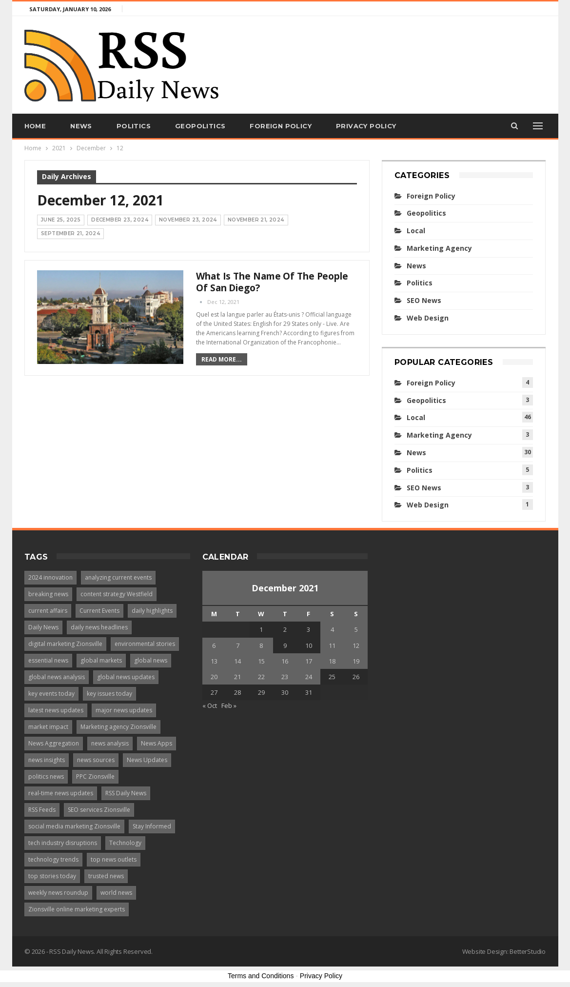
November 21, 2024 (256, 220)
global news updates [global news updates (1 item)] (126, 677)
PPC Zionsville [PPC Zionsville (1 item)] (95, 776)
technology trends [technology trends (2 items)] (53, 859)
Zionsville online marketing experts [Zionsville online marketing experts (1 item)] (76, 909)
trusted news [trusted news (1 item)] (106, 876)
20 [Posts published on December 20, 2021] (214, 676)
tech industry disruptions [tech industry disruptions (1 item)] (62, 843)
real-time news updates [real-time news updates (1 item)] (60, 793)
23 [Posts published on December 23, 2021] (284, 676)
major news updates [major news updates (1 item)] (124, 710)
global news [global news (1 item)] (150, 660)
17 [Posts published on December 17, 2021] (308, 661)
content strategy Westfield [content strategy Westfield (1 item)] (116, 594)
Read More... (221, 359)
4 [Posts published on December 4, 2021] (332, 629)
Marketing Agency (439, 248)
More (432, 126)
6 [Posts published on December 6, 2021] (214, 645)
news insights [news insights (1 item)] (46, 760)
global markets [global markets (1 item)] (101, 660)
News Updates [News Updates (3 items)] (147, 760)
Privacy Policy (366, 126)
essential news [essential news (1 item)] (48, 660)
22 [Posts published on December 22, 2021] (261, 676)
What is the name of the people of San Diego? (272, 282)
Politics (134, 126)
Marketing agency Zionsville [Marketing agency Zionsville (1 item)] (118, 727)
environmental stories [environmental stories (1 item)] (145, 644)
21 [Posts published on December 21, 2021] (237, 676)
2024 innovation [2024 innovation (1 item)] (50, 577)
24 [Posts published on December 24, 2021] (308, 676)
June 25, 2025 (60, 220)
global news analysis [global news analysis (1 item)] (56, 677)
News (81, 126)
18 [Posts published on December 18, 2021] (332, 661)
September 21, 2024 (70, 233)
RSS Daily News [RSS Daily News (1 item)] (125, 793)
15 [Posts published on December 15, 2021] (261, 661)
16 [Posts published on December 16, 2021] (284, 661)
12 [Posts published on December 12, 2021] (356, 645)
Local (416, 230)
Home (35, 126)
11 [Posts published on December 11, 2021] (332, 645)
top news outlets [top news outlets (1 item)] (114, 859)
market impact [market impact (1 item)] (48, 727)
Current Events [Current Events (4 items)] (99, 610)
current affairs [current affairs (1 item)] (47, 610)
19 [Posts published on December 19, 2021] (356, 661)
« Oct (209, 705)
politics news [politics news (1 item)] (46, 776)
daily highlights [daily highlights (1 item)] (152, 610)
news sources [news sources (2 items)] (96, 760)
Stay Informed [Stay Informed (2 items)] (152, 826)
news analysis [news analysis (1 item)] (110, 743)
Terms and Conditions (261, 976)
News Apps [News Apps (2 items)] (156, 743)
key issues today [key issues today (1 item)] (109, 693)
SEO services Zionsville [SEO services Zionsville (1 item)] (99, 810)
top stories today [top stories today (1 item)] (52, 876)
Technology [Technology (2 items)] (125, 843)
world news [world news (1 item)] (116, 892)
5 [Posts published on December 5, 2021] (356, 629)
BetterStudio (528, 951)
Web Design (428, 317)
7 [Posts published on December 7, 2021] (237, 645)
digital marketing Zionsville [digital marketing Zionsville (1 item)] (65, 644)
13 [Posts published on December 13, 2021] (214, 661)
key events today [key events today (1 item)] (51, 693)
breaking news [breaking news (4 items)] (48, 594)
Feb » (228, 705)
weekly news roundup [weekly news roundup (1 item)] (58, 892)
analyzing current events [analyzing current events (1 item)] (118, 577)
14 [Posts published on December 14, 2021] (237, 661)
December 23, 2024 (119, 220)
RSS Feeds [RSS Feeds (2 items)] (42, 810)
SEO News (424, 300)
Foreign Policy (281, 126)
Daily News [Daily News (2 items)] (43, 627)
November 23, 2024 (188, 220)
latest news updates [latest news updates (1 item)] (55, 710)
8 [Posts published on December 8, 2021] (261, 645)
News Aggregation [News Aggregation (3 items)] (53, 743)
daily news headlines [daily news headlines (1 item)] (99, 627)
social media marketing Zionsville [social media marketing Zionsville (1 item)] (74, 826)
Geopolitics (200, 126)
